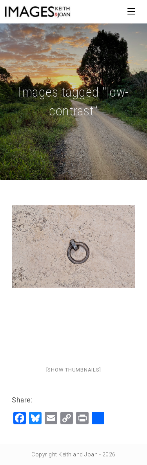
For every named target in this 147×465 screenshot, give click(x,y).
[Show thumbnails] (73, 370)
